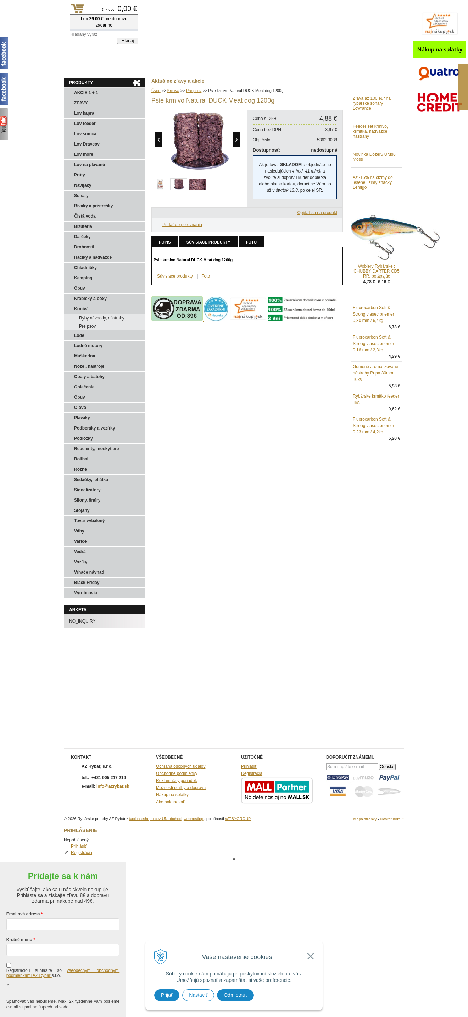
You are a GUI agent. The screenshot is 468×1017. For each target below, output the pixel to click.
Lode (79, 335)
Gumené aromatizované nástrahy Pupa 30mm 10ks (375, 410)
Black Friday (86, 582)
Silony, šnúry (87, 500)
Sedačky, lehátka (91, 479)
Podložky (83, 438)
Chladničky (85, 267)
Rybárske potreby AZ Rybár (99, 19)
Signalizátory (87, 489)
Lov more (83, 154)
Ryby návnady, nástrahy (101, 318)
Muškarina (84, 356)
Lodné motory (88, 345)
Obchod (106, 68)
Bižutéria (83, 226)
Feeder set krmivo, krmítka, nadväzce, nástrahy (371, 168)
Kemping (83, 277)
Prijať (167, 995)
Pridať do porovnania (182, 224)
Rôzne (80, 469)
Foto (251, 242)
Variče (80, 541)
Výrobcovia (85, 592)
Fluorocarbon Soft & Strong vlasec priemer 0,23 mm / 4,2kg (373, 462)
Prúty (79, 175)
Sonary (81, 195)
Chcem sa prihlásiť (63, 1002)
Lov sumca (85, 133)
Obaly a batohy (89, 376)
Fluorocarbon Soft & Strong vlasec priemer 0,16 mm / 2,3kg (373, 380)
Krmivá (81, 308)
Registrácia (370, 104)
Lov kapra (84, 113)
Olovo (80, 407)
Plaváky (82, 417)
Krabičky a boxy (90, 298)
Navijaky (82, 185)
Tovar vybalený (89, 520)
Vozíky (80, 561)
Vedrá (80, 551)
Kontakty (134, 68)
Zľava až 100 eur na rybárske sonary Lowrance (372, 140)
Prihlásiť (367, 97)
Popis (165, 242)
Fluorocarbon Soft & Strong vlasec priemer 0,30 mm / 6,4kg (373, 351)
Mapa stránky (365, 819)
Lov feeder (85, 123)
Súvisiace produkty (208, 242)
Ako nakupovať (170, 801)
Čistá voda (85, 216)
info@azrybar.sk (112, 786)
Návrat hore (392, 819)
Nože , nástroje (89, 366)
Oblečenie (84, 386)
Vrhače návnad (89, 572)
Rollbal (81, 458)
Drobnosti (84, 247)
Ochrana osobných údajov (180, 766)
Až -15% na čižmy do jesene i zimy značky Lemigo (373, 219)
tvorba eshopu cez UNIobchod (155, 818)
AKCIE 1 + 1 (86, 92)
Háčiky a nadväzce (93, 257)
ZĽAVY (81, 102)
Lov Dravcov (87, 144)
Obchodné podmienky (176, 773)
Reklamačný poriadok (176, 780)
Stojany (81, 510)
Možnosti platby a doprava (181, 787)
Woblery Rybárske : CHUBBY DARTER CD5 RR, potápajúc (376, 308)
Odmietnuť (235, 995)
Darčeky (82, 236)
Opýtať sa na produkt (317, 212)
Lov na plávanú (89, 164)
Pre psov (87, 326)
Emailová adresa (23, 885)
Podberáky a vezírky (94, 428)
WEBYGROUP (238, 818)
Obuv (79, 288)
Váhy (79, 531)
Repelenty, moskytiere (96, 448)
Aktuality (77, 68)
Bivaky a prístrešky (93, 205)
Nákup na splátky (172, 794)
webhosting (194, 818)
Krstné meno (19, 911)
